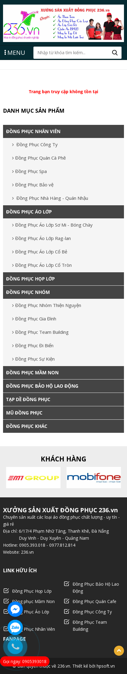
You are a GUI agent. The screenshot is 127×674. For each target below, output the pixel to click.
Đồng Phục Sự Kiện (33, 359)
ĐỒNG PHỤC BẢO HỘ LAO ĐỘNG (42, 386)
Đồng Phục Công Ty (35, 144)
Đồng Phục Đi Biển (32, 345)
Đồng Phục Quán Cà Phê (39, 158)
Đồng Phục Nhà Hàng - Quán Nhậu (50, 198)
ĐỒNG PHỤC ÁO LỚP (29, 212)
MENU (15, 52)
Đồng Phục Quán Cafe (94, 601)
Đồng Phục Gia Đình (34, 319)
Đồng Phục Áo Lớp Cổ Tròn (42, 265)
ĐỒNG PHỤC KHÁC (26, 426)
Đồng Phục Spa (29, 171)
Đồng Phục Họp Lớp (32, 591)
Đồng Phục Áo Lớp (30, 612)
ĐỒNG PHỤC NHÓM (28, 292)
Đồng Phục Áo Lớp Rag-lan (41, 238)
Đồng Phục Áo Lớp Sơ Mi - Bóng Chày (52, 225)
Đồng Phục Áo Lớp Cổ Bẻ (39, 252)
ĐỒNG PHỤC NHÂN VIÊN (33, 131)
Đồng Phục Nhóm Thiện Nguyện (46, 305)
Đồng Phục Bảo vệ (32, 185)
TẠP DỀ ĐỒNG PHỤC (28, 399)
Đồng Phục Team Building (40, 332)
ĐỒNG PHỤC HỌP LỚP (30, 279)
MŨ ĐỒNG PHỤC (24, 413)
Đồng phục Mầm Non (33, 601)
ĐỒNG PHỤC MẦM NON (32, 372)
